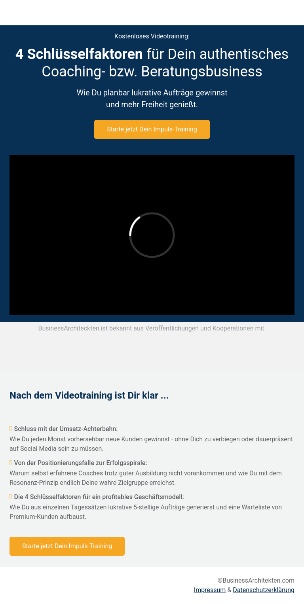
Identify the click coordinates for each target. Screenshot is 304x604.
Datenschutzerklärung (263, 590)
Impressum (210, 590)
